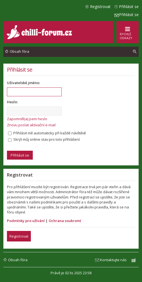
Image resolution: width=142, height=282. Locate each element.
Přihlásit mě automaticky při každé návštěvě (47, 132)
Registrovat (18, 236)
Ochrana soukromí (65, 220)
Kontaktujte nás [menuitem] (113, 259)
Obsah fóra (18, 259)
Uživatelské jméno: (23, 82)
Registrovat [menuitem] (100, 6)
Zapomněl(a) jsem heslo (27, 118)
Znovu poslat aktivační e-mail (31, 124)
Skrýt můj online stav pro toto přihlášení (44, 139)
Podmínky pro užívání (26, 220)
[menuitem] (135, 52)
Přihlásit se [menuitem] (129, 6)
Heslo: (12, 101)
